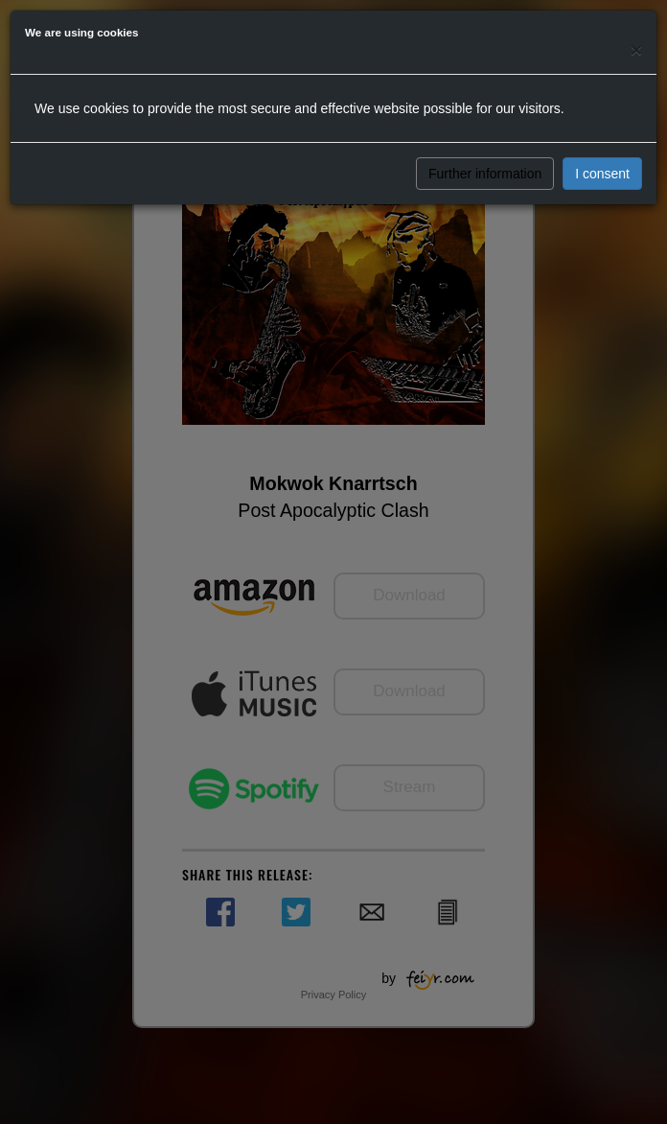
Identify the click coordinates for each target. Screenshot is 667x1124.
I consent (602, 173)
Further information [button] (484, 173)
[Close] (636, 49)
